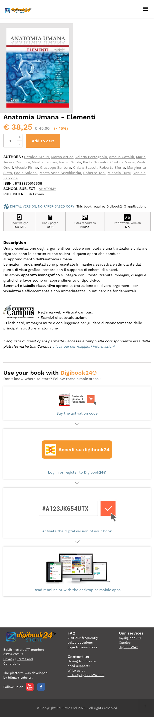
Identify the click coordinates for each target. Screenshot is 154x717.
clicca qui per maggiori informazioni (83, 346)
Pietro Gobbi (70, 162)
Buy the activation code (77, 403)
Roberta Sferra (112, 167)
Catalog (125, 642)
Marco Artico (62, 157)
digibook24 (128, 647)
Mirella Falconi (44, 162)
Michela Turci (119, 173)
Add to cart (43, 141)
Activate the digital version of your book (77, 512)
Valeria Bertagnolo (91, 157)
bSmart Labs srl (20, 677)
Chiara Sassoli (85, 167)
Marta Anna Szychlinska (60, 173)
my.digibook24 (130, 638)
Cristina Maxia (122, 162)
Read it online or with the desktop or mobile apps (77, 571)
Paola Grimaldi (95, 162)
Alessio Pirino (26, 167)
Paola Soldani (26, 173)
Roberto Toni (94, 173)
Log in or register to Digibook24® (77, 453)
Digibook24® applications (126, 206)
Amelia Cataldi (121, 157)
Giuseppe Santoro (55, 167)
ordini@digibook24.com (86, 675)
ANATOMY (47, 189)
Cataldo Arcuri (36, 157)
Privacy (8, 659)
